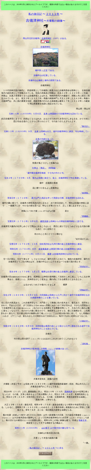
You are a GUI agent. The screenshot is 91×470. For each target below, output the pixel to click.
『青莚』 (42, 168)
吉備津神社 (46, 38)
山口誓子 (45, 428)
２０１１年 (50, 448)
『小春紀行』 (84, 321)
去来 (36, 131)
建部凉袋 (44, 221)
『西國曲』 (85, 216)
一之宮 (44, 70)
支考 (45, 114)
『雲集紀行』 (84, 290)
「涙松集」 (85, 344)
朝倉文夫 (83, 420)
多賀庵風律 (43, 249)
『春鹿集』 (85, 193)
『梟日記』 (85, 126)
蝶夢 (50, 254)
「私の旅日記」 (35, 448)
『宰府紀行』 (84, 267)
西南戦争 (69, 392)
